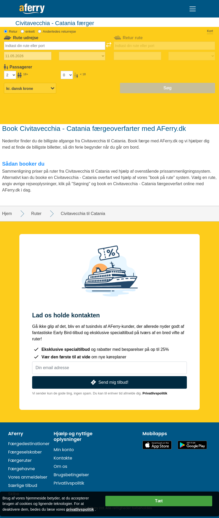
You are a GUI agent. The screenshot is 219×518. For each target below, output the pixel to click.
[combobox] (54, 46)
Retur (13, 31)
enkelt (29, 31)
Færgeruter (20, 460)
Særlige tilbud (22, 485)
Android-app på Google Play (192, 445)
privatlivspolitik (80, 509)
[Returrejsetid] (191, 56)
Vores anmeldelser (27, 477)
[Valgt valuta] (30, 88)
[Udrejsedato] (27, 56)
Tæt (159, 501)
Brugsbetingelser (71, 475)
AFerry (15, 433)
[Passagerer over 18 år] (10, 75)
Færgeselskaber (25, 452)
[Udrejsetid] (82, 56)
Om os (60, 466)
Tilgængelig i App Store (157, 445)
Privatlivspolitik (154, 393)
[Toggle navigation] (193, 8)
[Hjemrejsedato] (137, 56)
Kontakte (63, 458)
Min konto (64, 450)
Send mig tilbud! (109, 382)
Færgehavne (21, 469)
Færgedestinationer (28, 444)
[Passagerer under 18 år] (67, 75)
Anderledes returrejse (59, 31)
